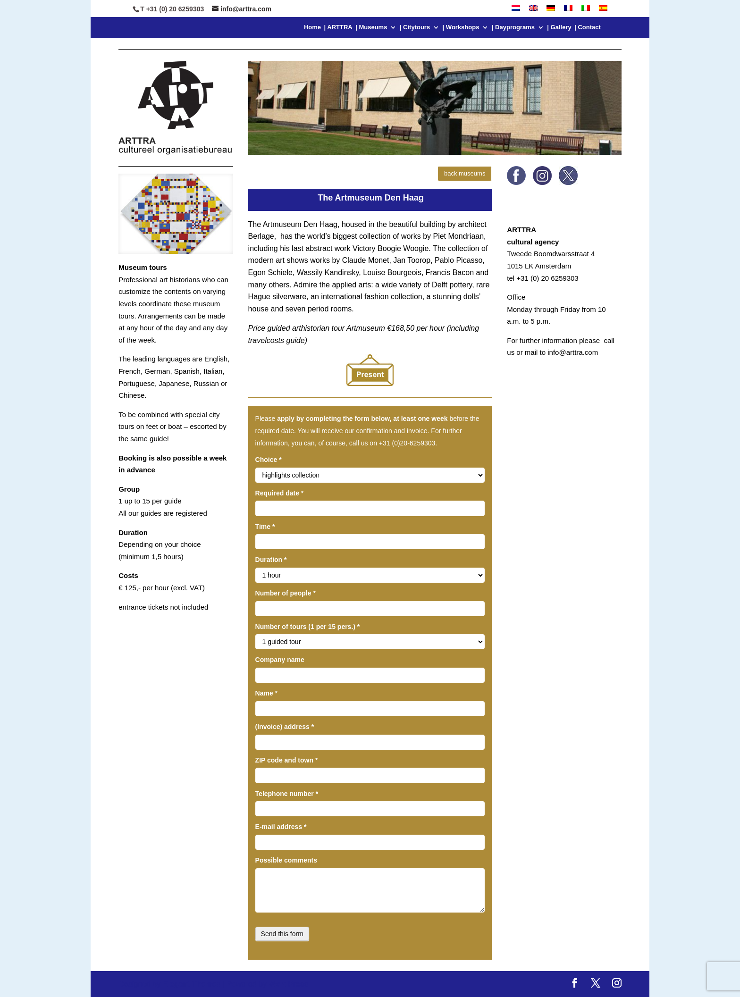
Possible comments (286, 860)
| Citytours (415, 27)
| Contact (587, 27)
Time (265, 526)
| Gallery (559, 27)
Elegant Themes (192, 984)
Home (312, 27)
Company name (279, 659)
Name (266, 693)
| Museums (371, 27)
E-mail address (281, 826)
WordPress (288, 984)
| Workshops (461, 27)
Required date (279, 493)
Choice (268, 459)
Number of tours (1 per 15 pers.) (307, 626)
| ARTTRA (338, 27)
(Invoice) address (284, 726)
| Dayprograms (513, 27)
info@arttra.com (572, 352)
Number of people (285, 593)
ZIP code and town (286, 760)
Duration (271, 559)
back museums (464, 173)
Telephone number (287, 793)
